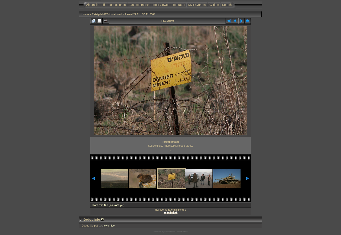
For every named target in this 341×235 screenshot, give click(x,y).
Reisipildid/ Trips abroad (107, 14)
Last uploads (117, 5)
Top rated (178, 5)
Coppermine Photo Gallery (175, 232)
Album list (92, 5)
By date (214, 5)
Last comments (139, 5)
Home (85, 14)
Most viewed (160, 5)
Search (227, 5)
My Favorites (197, 5)
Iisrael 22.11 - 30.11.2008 (140, 14)
